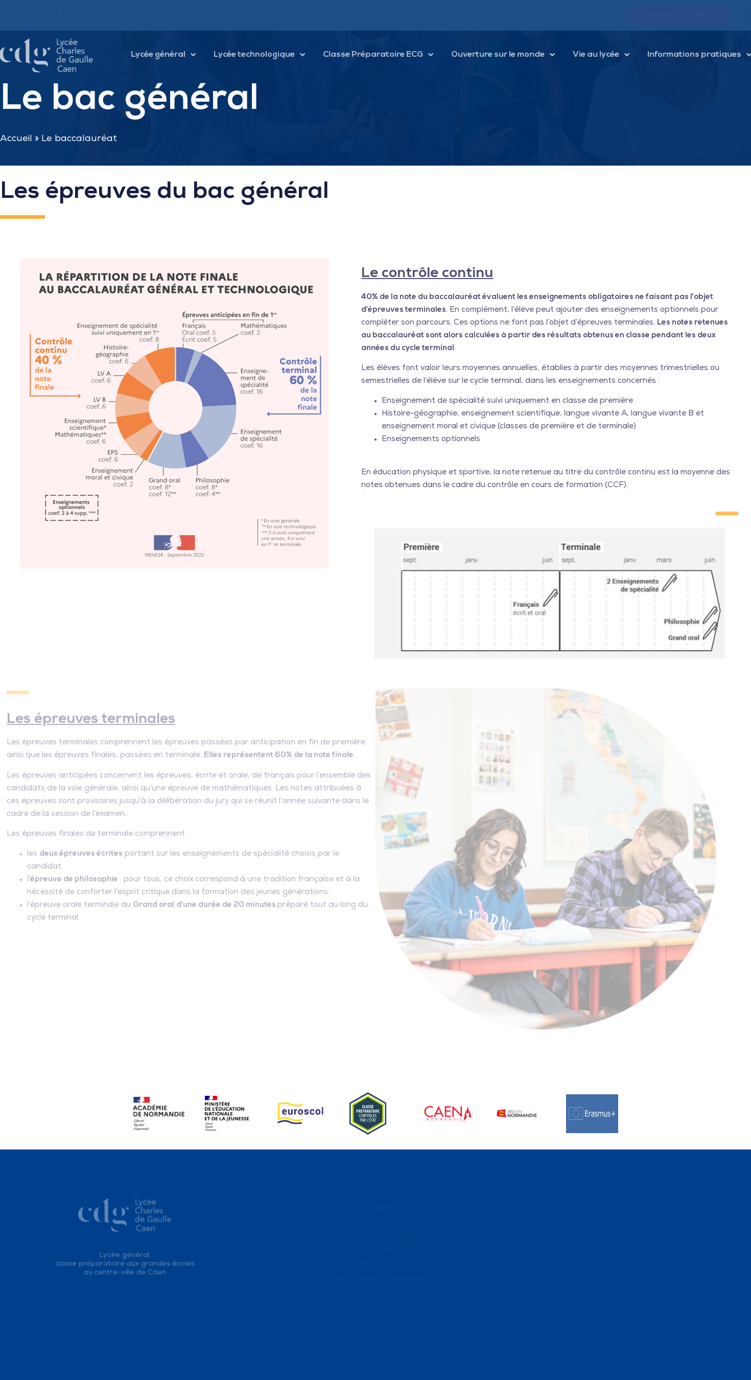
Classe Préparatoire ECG (385, 54)
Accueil (16, 139)
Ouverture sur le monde (509, 54)
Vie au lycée (607, 54)
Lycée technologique (266, 54)
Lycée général (169, 54)
